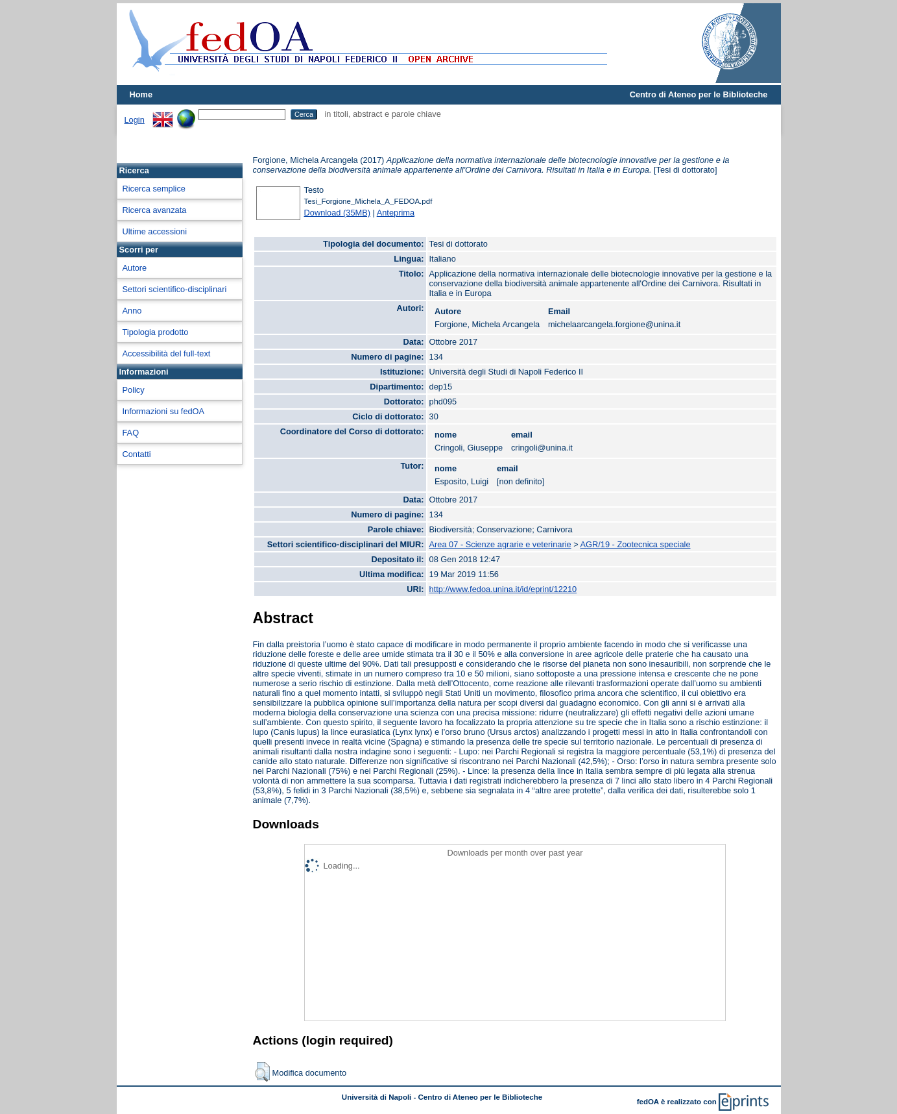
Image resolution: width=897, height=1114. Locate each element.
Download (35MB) (337, 212)
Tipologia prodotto (156, 332)
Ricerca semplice (154, 188)
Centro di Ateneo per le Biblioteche (699, 94)
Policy (134, 390)
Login (135, 120)
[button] (262, 1072)
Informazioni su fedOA (164, 411)
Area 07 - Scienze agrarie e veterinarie (500, 544)
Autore (135, 268)
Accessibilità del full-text (167, 353)
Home (141, 94)
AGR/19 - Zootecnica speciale (635, 544)
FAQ (131, 433)
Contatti (137, 454)
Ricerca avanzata (155, 210)
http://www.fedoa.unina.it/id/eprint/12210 (503, 589)
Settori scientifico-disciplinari (175, 289)
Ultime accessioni (155, 231)
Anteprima (395, 212)
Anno (132, 311)
